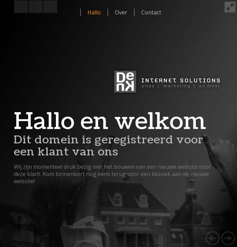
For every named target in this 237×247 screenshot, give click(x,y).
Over (121, 12)
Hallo (94, 12)
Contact (151, 12)
